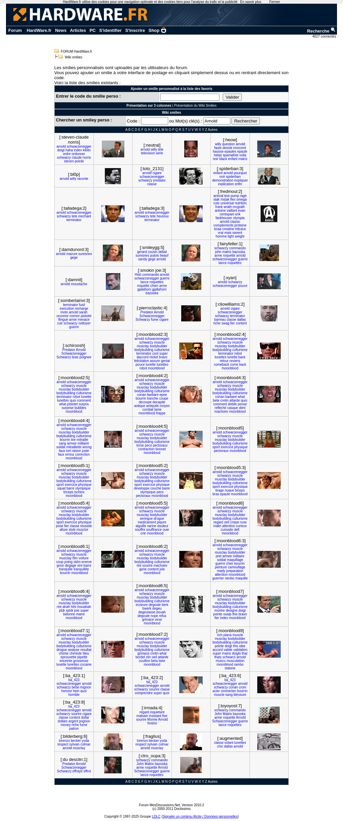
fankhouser (223, 218)
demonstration (222, 180)
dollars (62, 721)
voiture (84, 558)
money (66, 725)
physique (241, 447)
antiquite (152, 406)
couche (155, 488)
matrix (226, 252)
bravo (163, 357)
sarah (83, 312)
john (218, 252)
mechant (84, 216)
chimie (64, 653)
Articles (78, 30)
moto (64, 312)
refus (162, 616)
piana (227, 635)
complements (223, 225)
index (78, 150)
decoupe (145, 402)
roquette (229, 255)
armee (71, 443)
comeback (221, 364)
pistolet (86, 316)
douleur (162, 526)
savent (237, 233)
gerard (142, 252)
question (228, 144)
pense (242, 404)
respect (62, 744)
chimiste (75, 653)
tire (73, 440)
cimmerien (228, 691)
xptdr (69, 610)
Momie (152, 719)
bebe (75, 687)
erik (238, 214)
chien (154, 286)
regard (218, 522)
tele (160, 149)
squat (61, 488)
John (218, 714)
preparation (234, 571)
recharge (81, 308)
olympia (239, 218)
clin (148, 657)
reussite (86, 526)
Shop (158, 30)
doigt (61, 150)
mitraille (82, 440)
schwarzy (64, 157)
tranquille (66, 569)
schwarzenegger (79, 146)
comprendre (143, 693)
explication (226, 184)
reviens (234, 361)
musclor (82, 529)
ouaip (227, 614)
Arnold (159, 312)
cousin (152, 252)
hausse (218, 151)
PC (92, 30)
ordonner (78, 154)
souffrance (154, 529)
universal (227, 203)
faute (217, 148)
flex (233, 199)
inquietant (157, 712)
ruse (243, 522)
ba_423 (73, 680)
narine (151, 526)
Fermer (274, 2)
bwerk (146, 608)
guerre (243, 259)
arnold (61, 146)
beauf (164, 255)
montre (219, 610)
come (234, 364)
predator (159, 180)
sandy (142, 259)
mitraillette (74, 447)
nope (154, 616)
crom (242, 687)
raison (76, 451)
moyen (165, 406)
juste (85, 451)
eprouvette (68, 657)
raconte (82, 179)
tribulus (240, 229)
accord (218, 650)
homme (221, 236)
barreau (219, 319)
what (62, 404)
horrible (73, 695)
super (163, 353)
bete (216, 400)
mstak (224, 199)
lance (223, 263)
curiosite (227, 529)
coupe (163, 398)
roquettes (234, 263)
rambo (229, 578)
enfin (238, 184)
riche (217, 323)
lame (158, 409)
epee (163, 395)
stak (216, 199)
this (235, 614)
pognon (84, 721)
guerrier (218, 578)
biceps (240, 490)
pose (59, 526)
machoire (221, 411)
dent (242, 408)
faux (62, 451)
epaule (242, 151)
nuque (229, 490)
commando (237, 248)
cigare (156, 173)
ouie (166, 529)
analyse (73, 650)
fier (232, 323)
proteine (240, 225)
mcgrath (239, 207)
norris (87, 157)
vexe (158, 619)
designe (231, 610)
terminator (73, 220)
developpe (141, 488)
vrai (220, 233)
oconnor (63, 316)
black (223, 159)
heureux (163, 216)
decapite (158, 402)
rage (243, 196)
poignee (85, 357)
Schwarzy (143, 319)
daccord (143, 357)
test (227, 196)
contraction (146, 449)
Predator (146, 312)
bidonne (69, 614)
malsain (142, 716)
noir (215, 159)
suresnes (85, 254)
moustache (79, 284)
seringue (146, 518)
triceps (68, 492)
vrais (227, 233)
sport (216, 447)
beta (154, 661)
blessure (239, 695)
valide (228, 650)
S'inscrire (135, 30)
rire (139, 565)
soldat (60, 447)
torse (140, 445)
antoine (220, 210)
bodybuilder (158, 346)
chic (220, 746)
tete (74, 216)
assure (155, 361)
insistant (155, 716)
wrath (228, 207)
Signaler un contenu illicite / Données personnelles (199, 816)
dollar (85, 717)
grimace (148, 619)
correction (82, 454)
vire (79, 565)
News (60, 30)
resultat (85, 650)
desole (227, 148)
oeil (226, 522)
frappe (160, 413)
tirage (219, 490)
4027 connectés (325, 36)
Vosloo (152, 723)
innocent (239, 148)
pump (234, 196)
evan (242, 210)
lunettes (162, 364)
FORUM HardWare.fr (76, 51)
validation (240, 650)
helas (218, 155)
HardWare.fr (39, 30)
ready (221, 571)
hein (76, 691)
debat (162, 252)
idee (242, 646)
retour (224, 361)
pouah (161, 612)
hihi (73, 607)
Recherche (321, 31)
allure (64, 529)
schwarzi (228, 657)
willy (154, 149)
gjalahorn (144, 289)
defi (236, 529)
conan (141, 395)
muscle (159, 342)
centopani (227, 214)
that (245, 653)
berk (165, 605)
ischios (79, 492)
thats (218, 657)
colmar (85, 744)
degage (70, 565)
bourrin (141, 398)
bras (75, 357)
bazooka (238, 252)
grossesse (80, 661)
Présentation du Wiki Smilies (195, 105)
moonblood (156, 368)
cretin (224, 400)
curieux (241, 526)
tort (68, 451)
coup (60, 562)
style (72, 529)
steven (69, 161)
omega (241, 199)
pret (218, 556)
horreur (66, 691)
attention (228, 526)
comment (84, 400)
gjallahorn (159, 289)
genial (165, 361)
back (242, 357)
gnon (60, 565)
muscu (220, 661)
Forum (15, 30)
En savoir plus (250, 2)
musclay (143, 346)
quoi (73, 400)
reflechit (220, 408)
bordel (140, 657)
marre (80, 614)
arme (218, 255)
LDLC (156, 816)
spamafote (230, 155)
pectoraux (160, 445)
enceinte (66, 661)
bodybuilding (143, 350)
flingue (63, 319)
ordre (67, 154)
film (75, 558)
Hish (138, 274)
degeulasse (146, 612)
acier (216, 691)
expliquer (241, 180)
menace (84, 319)
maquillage (235, 560)
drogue (159, 518)
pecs (148, 445)
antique (139, 406)
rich (219, 635)
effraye (77, 771)
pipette (82, 657)
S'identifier (110, 30)
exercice (227, 447)
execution (67, 308)
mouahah (84, 607)
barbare (152, 395)
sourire (147, 565)
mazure (71, 254)
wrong (86, 447)
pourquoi (240, 173)
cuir (60, 323)
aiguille (141, 526)
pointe (79, 161)
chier (229, 563)
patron (74, 728)
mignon (85, 687)
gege (74, 257)
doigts (236, 653)
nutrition (241, 203)
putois (154, 255)
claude (76, 157)
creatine (228, 229)
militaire (83, 443)
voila (243, 155)
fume (154, 319)
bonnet (160, 449)
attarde (234, 400)
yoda (85, 740)
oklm (76, 562)
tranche (152, 398)
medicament (147, 522)
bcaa (217, 229)
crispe (234, 522)
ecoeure (142, 605)
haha (69, 150)
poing (68, 562)
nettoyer (84, 323)
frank (219, 207)
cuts (216, 203)
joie (162, 569)
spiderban (233, 176)
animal (218, 196)
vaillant (232, 210)
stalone (230, 668)
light (231, 236)
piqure (161, 522)
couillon (144, 661)
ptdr (62, 610)
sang (62, 443)
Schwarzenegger (151, 316)
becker (76, 740)
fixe (164, 716)
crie (143, 533)
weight (240, 236)
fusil (82, 305)
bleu (86, 653)
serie (159, 153)
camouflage (236, 567)
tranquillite (81, 569)
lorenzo (64, 740)
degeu (157, 608)
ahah (66, 607)
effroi (87, 771)
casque (232, 408)
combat (147, 409)
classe (152, 184)
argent (73, 721)
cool (155, 353)
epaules (230, 151)
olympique (83, 488)
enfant (232, 159)
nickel (153, 357)
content (241, 323)
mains (243, 159)
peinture (221, 567)
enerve (86, 562)
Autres (212, 130)
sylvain (74, 744)
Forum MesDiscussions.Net (159, 805)
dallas (241, 319)
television (148, 153)
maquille (241, 578)
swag (225, 323)
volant (228, 743)
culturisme (161, 350)
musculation (235, 661)
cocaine (85, 664)
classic (235, 221)
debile (232, 404)
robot (143, 368)
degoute (155, 605)
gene (143, 569)
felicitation (141, 361)
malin (217, 526)
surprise (68, 408)
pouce (242, 286)
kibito (86, 150)
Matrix (227, 714)
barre (70, 488)
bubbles (80, 408)
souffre (140, 529)
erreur (69, 454)
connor (75, 316)
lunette (151, 364)
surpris (84, 404)
